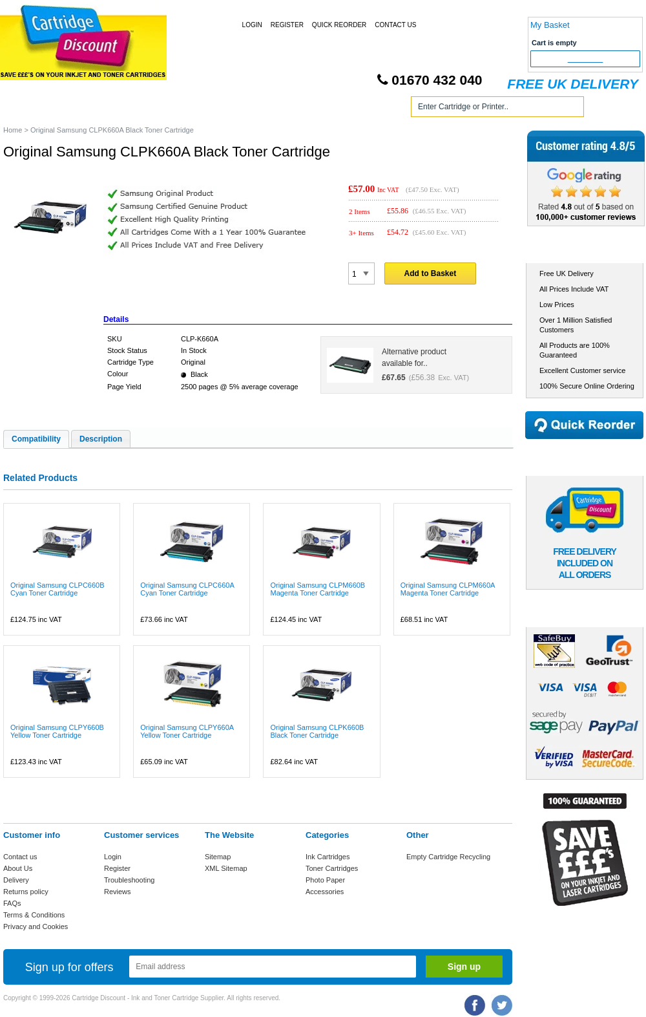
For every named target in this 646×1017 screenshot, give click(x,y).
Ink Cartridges (102, 109)
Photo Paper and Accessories (325, 109)
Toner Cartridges (199, 109)
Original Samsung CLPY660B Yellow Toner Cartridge (57, 731)
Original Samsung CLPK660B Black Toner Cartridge (317, 731)
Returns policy (25, 891)
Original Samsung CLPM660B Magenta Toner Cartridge (317, 589)
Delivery (16, 880)
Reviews (117, 891)
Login (252, 24)
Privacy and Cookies (35, 926)
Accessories (325, 891)
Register (287, 24)
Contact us (20, 857)
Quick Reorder (339, 24)
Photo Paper (325, 880)
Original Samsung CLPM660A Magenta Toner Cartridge (448, 589)
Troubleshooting (129, 880)
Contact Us (395, 24)
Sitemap (218, 857)
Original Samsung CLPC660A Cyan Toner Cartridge (187, 589)
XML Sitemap (226, 868)
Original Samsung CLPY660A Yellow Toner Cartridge (186, 731)
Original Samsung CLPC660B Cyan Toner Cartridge (57, 589)
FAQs (12, 903)
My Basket (550, 25)
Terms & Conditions (34, 915)
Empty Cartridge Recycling (448, 857)
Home (28, 109)
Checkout (585, 58)
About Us (17, 868)
